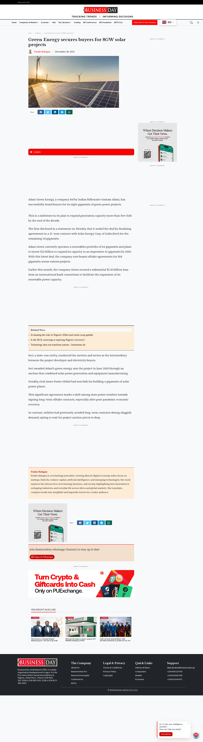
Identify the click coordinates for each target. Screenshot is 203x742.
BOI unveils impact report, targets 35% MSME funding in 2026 (81, 686)
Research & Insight (80, 722)
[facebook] (41, 112)
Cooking (77, 22)
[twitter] (48, 112)
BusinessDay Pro (79, 718)
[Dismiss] (188, 723)
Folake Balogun (42, 51)
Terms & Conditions (112, 714)
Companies (35, 664)
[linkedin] (55, 112)
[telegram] (62, 112)
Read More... (31, 724)
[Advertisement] (81, 176)
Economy (44, 22)
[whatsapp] (69, 112)
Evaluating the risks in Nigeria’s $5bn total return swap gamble (62, 381)
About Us (75, 714)
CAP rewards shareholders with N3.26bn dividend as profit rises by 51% (115, 686)
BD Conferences (90, 22)
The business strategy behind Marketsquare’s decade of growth (44, 686)
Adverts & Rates (142, 714)
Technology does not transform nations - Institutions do (58, 391)
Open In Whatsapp (42, 603)
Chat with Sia (166, 734)
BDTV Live (118, 22)
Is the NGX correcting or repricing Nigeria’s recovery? (58, 386)
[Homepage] (101, 11)
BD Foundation (105, 22)
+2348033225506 (174, 718)
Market (138, 722)
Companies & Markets (28, 22)
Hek (54, 22)
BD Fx (74, 730)
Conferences (77, 726)
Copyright (108, 722)
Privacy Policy (109, 718)
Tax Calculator (64, 22)
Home (14, 22)
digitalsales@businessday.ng (181, 714)
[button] (198, 22)
